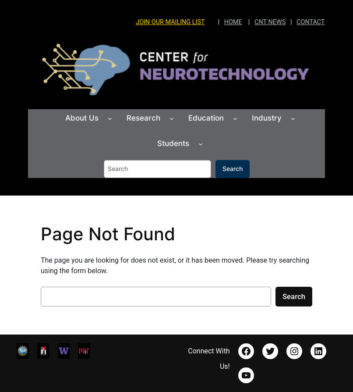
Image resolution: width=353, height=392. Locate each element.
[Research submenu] (171, 118)
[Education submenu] (235, 118)
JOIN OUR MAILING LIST (170, 22)
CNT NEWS (270, 22)
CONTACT (311, 22)
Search (232, 168)
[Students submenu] (200, 144)
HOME (233, 22)
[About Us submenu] (110, 118)
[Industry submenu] (293, 118)
